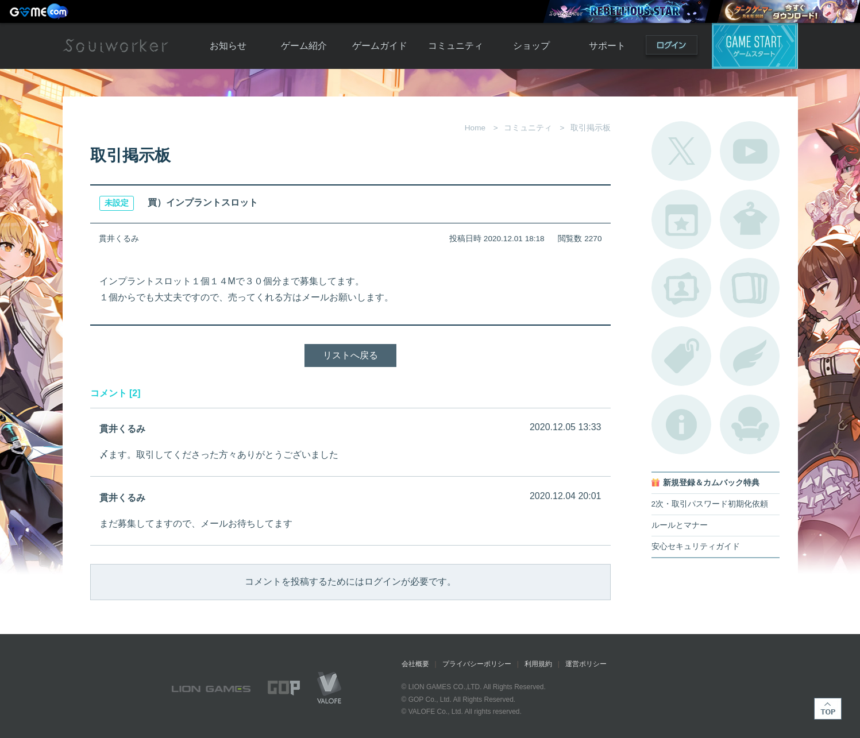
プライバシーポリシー (476, 664)
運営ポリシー (586, 664)
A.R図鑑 (750, 288)
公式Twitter (681, 151)
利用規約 (538, 664)
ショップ (531, 46)
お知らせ (228, 46)
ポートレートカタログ (681, 288)
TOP (828, 709)
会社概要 (415, 664)
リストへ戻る (350, 355)
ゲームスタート (755, 46)
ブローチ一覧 (750, 356)
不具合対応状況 (681, 424)
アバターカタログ (750, 219)
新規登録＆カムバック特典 (711, 482)
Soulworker (115, 46)
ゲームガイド (379, 46)
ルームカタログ (750, 424)
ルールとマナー (679, 525)
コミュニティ (455, 46)
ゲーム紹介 (304, 46)
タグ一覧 (681, 356)
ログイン (671, 47)
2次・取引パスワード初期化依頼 (710, 504)
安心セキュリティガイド (695, 546)
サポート (607, 46)
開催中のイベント (681, 219)
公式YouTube (750, 151)
